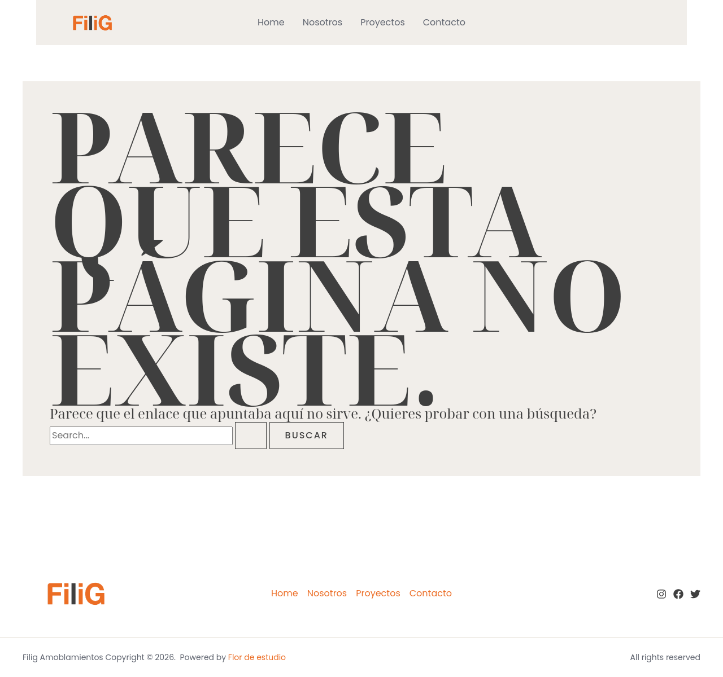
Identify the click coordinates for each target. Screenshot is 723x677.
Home (271, 22)
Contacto (444, 22)
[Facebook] (678, 594)
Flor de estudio (257, 657)
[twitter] (695, 594)
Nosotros (322, 22)
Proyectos (382, 22)
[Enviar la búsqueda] (251, 435)
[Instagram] (661, 594)
